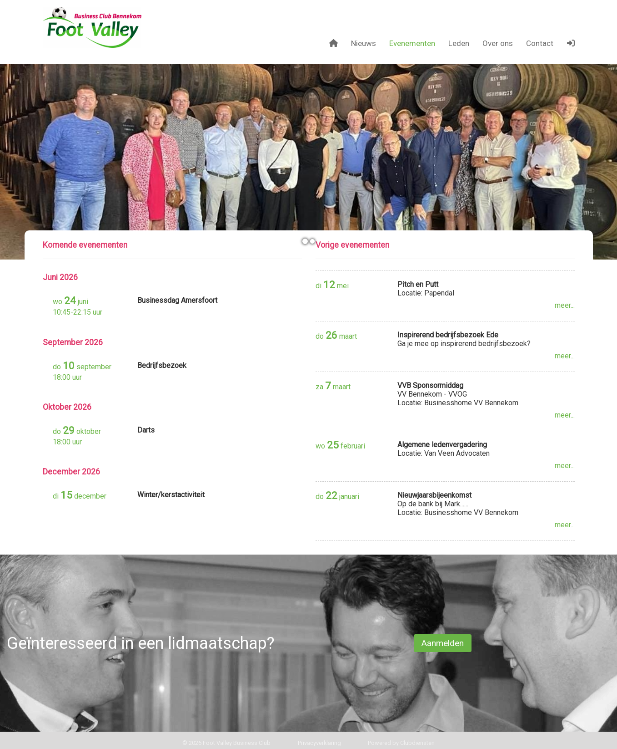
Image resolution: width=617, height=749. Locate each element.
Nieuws (363, 43)
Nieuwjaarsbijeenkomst (434, 495)
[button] (570, 43)
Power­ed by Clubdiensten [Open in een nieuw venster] (401, 742)
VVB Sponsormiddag (430, 385)
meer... (565, 305)
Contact (539, 43)
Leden (458, 43)
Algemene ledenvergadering (442, 444)
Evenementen (412, 43)
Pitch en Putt (417, 284)
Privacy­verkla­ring (319, 742)
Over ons (497, 43)
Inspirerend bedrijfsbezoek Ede (447, 335)
